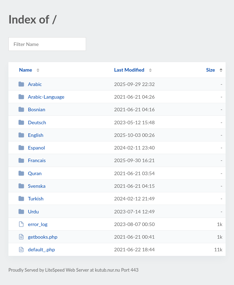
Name (25, 70)
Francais (32, 160)
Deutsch (32, 122)
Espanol (31, 148)
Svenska (31, 186)
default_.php (36, 249)
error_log (32, 224)
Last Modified (129, 70)
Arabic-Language (41, 97)
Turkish (31, 198)
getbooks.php (37, 237)
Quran (29, 173)
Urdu (28, 211)
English (30, 135)
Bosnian (31, 109)
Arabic (30, 84)
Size (210, 70)
